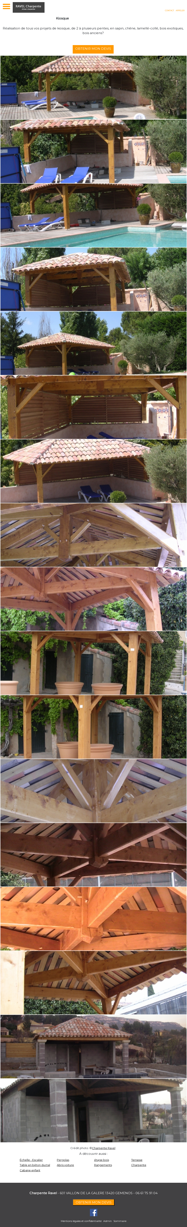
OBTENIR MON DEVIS (95, 49)
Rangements (103, 1165)
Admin (107, 1221)
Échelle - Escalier (31, 1160)
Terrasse (136, 1160)
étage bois (101, 1160)
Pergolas (63, 1160)
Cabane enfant (30, 1170)
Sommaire (119, 1221)
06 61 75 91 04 (146, 1193)
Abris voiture (65, 1165)
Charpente (138, 1165)
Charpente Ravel (103, 1148)
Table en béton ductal (35, 1165)
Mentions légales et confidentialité (81, 1221)
